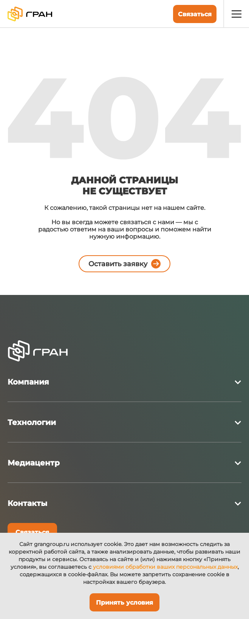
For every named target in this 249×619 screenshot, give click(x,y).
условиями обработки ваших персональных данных (165, 566)
